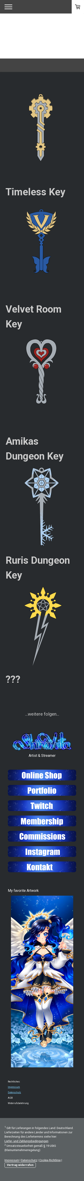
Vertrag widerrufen (20, 1165)
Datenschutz (14, 1092)
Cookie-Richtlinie (50, 1160)
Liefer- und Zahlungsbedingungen (26, 1141)
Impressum (14, 1087)
